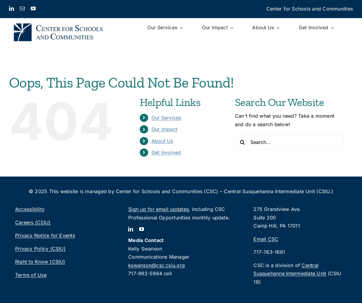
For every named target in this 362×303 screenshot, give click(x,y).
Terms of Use (31, 275)
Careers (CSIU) (33, 222)
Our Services (166, 118)
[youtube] (33, 8)
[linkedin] (11, 8)
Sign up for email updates (158, 209)
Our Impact (164, 129)
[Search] (242, 142)
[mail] (22, 8)
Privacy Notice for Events (45, 235)
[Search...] (289, 142)
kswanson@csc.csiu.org (156, 265)
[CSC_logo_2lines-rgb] (58, 21)
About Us (162, 141)
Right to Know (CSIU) (40, 262)
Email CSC (265, 239)
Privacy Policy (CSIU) (40, 249)
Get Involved (166, 152)
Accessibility (29, 209)
